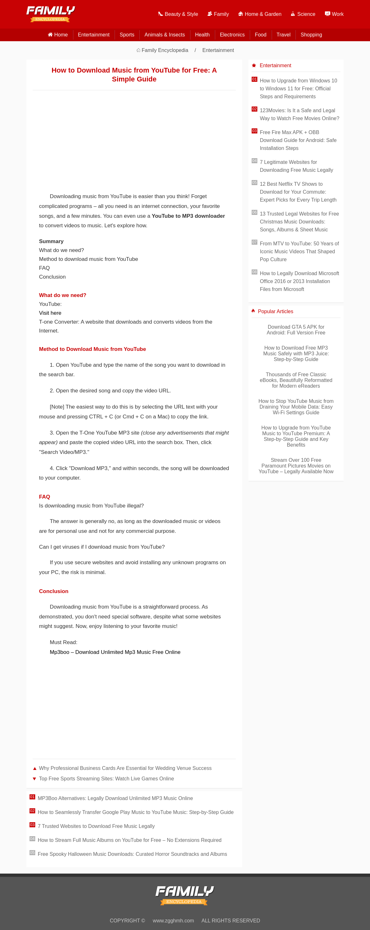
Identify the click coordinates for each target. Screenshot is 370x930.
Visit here (50, 313)
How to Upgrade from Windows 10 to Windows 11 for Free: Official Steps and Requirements (298, 88)
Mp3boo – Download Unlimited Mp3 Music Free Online (115, 652)
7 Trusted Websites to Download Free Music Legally (96, 826)
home (61, 34)
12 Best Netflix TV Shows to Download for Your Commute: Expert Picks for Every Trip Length (298, 192)
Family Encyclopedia (165, 50)
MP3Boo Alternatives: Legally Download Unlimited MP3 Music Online (115, 798)
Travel (284, 34)
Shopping (311, 34)
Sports (127, 34)
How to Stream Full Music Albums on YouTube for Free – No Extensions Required (129, 840)
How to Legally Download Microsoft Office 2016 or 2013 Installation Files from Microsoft (299, 281)
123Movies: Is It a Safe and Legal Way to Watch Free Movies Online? (299, 114)
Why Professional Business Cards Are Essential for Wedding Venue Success (125, 768)
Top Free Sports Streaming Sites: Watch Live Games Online (106, 778)
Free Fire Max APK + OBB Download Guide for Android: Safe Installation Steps (298, 140)
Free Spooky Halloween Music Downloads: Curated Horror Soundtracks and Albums (132, 854)
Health (202, 34)
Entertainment (94, 34)
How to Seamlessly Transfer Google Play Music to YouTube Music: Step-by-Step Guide (136, 812)
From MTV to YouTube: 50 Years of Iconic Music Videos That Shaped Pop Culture (299, 251)
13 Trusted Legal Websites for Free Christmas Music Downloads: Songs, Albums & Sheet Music (299, 221)
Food (260, 34)
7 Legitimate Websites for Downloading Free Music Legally (296, 166)
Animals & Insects (164, 34)
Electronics (232, 34)
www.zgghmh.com (173, 920)
